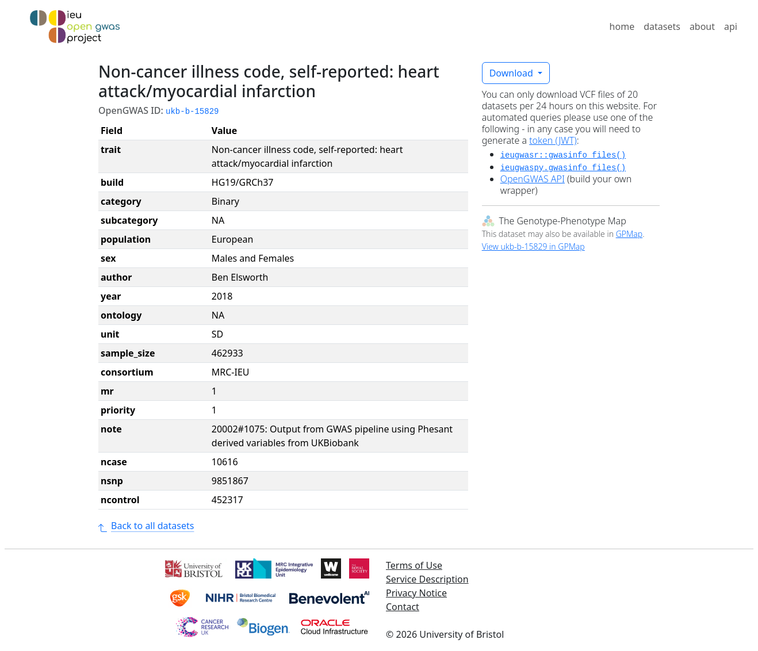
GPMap (629, 233)
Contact (402, 606)
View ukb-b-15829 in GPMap (533, 246)
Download (512, 73)
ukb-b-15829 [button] (192, 111)
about (702, 26)
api (730, 26)
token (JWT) (553, 140)
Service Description (427, 579)
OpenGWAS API (532, 179)
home (622, 26)
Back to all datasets (146, 525)
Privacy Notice (416, 593)
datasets (662, 26)
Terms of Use (414, 565)
